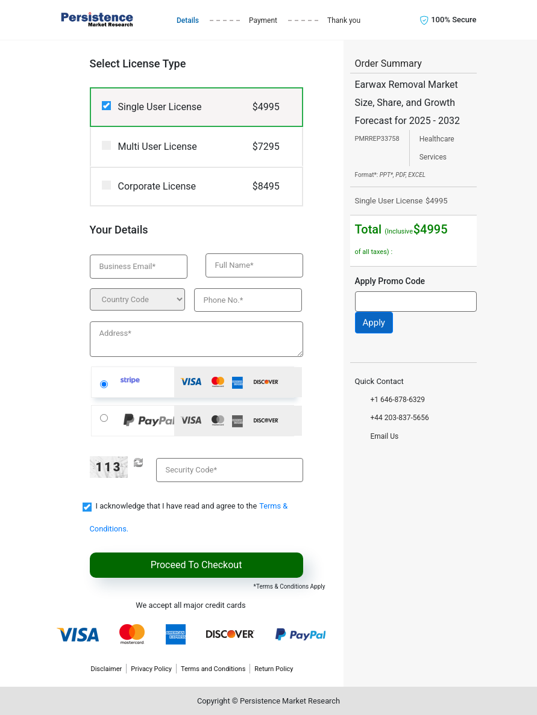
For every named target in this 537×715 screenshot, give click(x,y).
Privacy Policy (151, 669)
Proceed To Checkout (196, 565)
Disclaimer (106, 669)
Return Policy (273, 669)
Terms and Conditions (213, 669)
